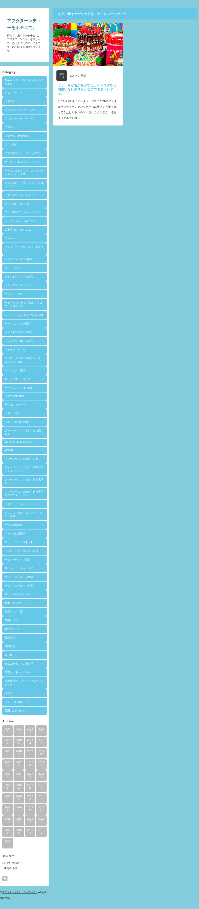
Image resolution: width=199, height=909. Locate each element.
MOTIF (9, 450)
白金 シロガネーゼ (16, 701)
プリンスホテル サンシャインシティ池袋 (24, 514)
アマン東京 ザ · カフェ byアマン (23, 153)
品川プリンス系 (14, 611)
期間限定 (10, 646)
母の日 (8, 693)
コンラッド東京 (14, 294)
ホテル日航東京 (14, 524)
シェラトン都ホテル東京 (19, 332)
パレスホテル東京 (15, 370)
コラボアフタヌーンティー (20, 285)
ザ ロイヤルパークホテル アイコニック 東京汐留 (23, 304)
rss (4, 878)
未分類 (8, 655)
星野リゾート (12, 629)
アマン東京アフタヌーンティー (23, 212)
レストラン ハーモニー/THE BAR (24, 314)
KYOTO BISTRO (14, 396)
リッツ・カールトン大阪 (19, 576)
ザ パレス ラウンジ (17, 379)
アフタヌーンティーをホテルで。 (19, 892)
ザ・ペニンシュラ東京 (17, 323)
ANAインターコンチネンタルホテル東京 (24, 82)
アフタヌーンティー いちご (21, 109)
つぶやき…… (12, 101)
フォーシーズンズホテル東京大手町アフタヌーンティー (24, 493)
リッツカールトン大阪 (17, 559)
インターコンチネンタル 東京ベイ (24, 249)
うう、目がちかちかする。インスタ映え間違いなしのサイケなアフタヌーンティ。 (87, 89)
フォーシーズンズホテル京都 (21, 458)
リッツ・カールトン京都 (19, 568)
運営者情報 (10, 868)
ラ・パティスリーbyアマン (20, 221)
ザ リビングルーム (15, 404)
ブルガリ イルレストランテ (21, 503)
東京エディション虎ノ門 (19, 663)
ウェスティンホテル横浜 (19, 259)
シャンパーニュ (14, 92)
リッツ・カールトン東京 (19, 585)
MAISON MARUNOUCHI (19, 442)
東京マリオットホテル (17, 672)
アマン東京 (11, 144)
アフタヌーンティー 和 (19, 118)
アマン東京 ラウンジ (17, 203)
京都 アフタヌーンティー (20, 602)
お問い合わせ (11, 862)
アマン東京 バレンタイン (20, 195)
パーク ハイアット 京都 (18, 387)
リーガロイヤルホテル (17, 594)
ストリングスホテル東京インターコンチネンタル (24, 360)
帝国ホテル (11, 620)
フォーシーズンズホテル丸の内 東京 (24, 432)
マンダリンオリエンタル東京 (21, 550)
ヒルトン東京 (12, 413)
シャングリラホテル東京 (19, 340)
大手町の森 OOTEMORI (19, 229)
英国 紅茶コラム (15, 710)
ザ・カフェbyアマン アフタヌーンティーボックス (24, 172)
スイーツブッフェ (15, 349)
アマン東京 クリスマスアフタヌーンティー (24, 184)
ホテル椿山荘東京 (15, 533)
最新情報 (10, 637)
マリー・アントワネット (19, 542)
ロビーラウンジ (14, 267)
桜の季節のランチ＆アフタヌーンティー (24, 683)
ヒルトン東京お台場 (16, 421)
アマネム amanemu (17, 135)
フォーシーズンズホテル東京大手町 (24, 481)
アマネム (10, 127)
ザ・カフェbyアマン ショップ (22, 161)
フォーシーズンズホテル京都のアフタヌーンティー (24, 469)
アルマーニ (11, 238)
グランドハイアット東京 (19, 276)
